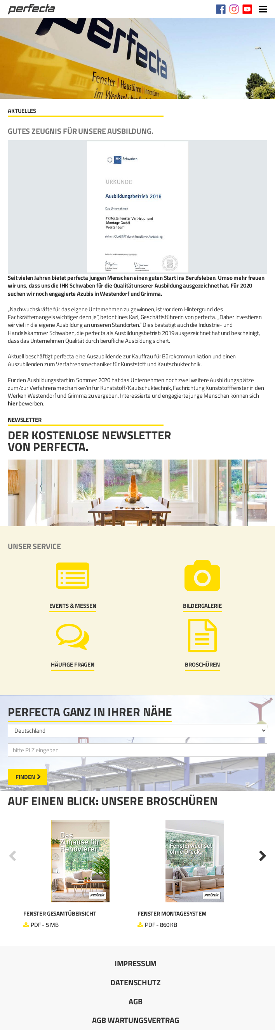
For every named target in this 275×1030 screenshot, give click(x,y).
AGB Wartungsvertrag (135, 1020)
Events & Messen (72, 605)
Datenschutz (135, 982)
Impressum (136, 963)
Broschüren (202, 664)
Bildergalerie (202, 605)
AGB (136, 1001)
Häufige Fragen (72, 664)
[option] (80, 874)
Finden (25, 776)
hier (12, 403)
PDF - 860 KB (161, 924)
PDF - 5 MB (45, 924)
